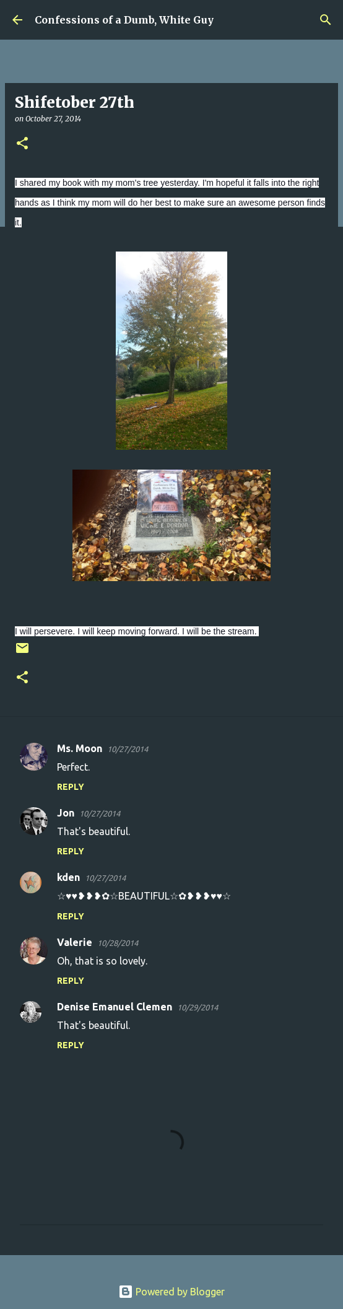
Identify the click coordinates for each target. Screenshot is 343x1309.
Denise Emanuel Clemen (114, 1006)
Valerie (74, 942)
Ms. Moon (79, 748)
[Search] (325, 20)
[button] (22, 144)
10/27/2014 (127, 749)
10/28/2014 (117, 943)
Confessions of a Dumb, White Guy (124, 20)
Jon (65, 812)
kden (68, 877)
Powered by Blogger (171, 1291)
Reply (70, 787)
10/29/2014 (197, 1007)
